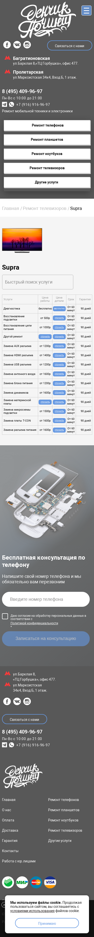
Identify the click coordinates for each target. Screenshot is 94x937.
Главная (10, 208)
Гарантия (10, 841)
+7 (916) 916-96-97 (33, 105)
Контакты (10, 851)
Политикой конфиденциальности (34, 623)
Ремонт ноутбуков (63, 820)
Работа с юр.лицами (19, 861)
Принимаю (47, 924)
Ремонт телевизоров (44, 208)
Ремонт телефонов (63, 800)
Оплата (8, 820)
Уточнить (59, 318)
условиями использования (32, 911)
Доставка (10, 830)
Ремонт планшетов (63, 810)
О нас (6, 810)
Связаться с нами (69, 46)
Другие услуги (59, 841)
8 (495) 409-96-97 (22, 91)
